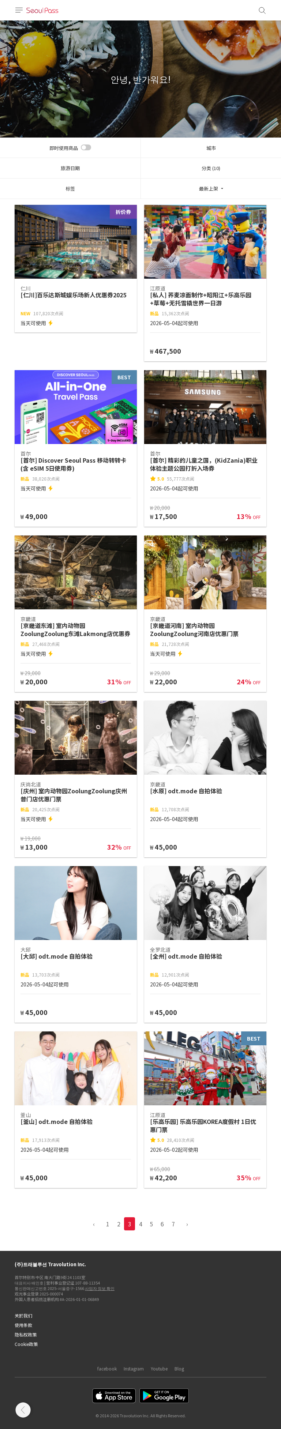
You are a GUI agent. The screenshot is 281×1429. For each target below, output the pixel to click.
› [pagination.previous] (187, 1223)
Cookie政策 (26, 1344)
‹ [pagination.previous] (94, 1223)
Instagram (134, 1368)
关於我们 (23, 1315)
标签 (70, 188)
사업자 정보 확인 (100, 1288)
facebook (107, 1368)
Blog (179, 1368)
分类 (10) (211, 168)
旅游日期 (70, 168)
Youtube (159, 1368)
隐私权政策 (26, 1334)
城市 (211, 147)
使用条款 (23, 1325)
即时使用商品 (63, 147)
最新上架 (208, 188)
